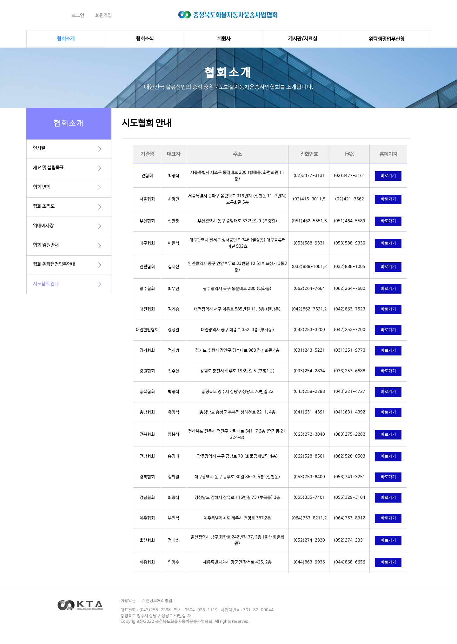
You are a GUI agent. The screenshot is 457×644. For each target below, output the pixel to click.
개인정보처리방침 (157, 600)
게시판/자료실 (302, 39)
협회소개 (66, 39)
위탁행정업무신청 (386, 39)
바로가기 (388, 175)
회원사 (223, 39)
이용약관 (128, 600)
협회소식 (145, 39)
